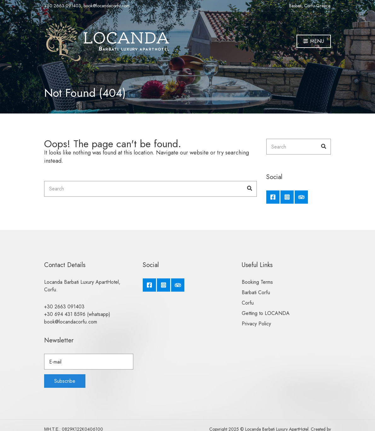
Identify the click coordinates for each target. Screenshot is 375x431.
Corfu (248, 302)
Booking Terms (257, 282)
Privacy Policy (256, 323)
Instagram (287, 197)
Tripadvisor (301, 197)
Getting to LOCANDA (266, 313)
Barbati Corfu (256, 292)
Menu (313, 41)
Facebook (273, 197)
